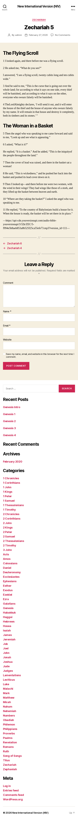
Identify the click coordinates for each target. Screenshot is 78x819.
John (6, 652)
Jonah (7, 657)
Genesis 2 (9, 421)
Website (7, 339)
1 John (7, 487)
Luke (6, 684)
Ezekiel (7, 594)
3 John (7, 549)
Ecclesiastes (11, 576)
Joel (6, 648)
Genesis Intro (11, 407)
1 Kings (7, 491)
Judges (8, 670)
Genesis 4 (9, 435)
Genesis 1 (9, 414)
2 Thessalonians (13, 541)
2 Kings (8, 527)
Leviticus (9, 679)
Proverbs (9, 733)
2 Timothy (9, 545)
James (7, 635)
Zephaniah (10, 769)
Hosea (7, 626)
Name (7, 311)
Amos (6, 558)
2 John (7, 523)
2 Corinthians (11, 518)
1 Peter (7, 496)
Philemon (9, 724)
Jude (6, 666)
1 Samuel (9, 500)
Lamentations (12, 675)
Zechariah (39, 20)
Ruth (6, 751)
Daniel (7, 567)
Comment (8, 283)
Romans (8, 746)
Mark (6, 693)
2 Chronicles (11, 514)
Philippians (10, 729)
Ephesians (9, 581)
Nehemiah (9, 711)
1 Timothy (9, 509)
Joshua (7, 661)
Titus (6, 760)
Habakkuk (9, 612)
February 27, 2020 (38, 35)
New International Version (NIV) (39, 6)
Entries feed (11, 790)
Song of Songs (12, 755)
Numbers (9, 715)
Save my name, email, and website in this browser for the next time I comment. (40, 355)
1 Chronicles (11, 478)
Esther (7, 585)
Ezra (6, 599)
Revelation (10, 742)
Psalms (7, 737)
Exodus (7, 590)
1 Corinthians (11, 482)
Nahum (7, 706)
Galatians (9, 603)
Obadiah (8, 720)
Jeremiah (9, 639)
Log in (7, 786)
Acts (6, 554)
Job (5, 643)
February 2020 (12, 461)
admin (18, 35)
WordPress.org (13, 799)
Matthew (8, 697)
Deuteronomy (12, 572)
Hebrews (9, 621)
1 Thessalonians (13, 505)
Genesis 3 (9, 428)
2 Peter (7, 532)
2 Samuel (9, 536)
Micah (7, 702)
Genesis (8, 608)
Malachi (8, 688)
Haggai (7, 617)
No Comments (62, 35)
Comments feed (13, 794)
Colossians (10, 563)
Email (6, 325)
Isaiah (7, 630)
